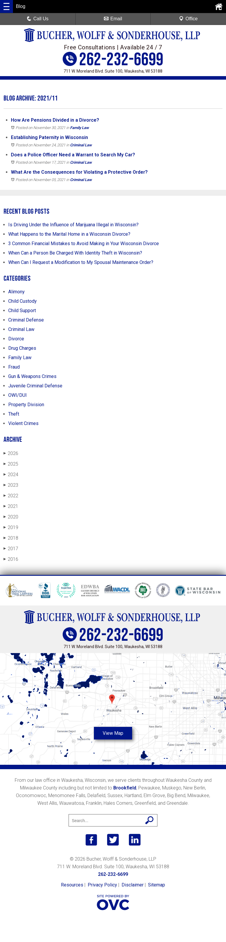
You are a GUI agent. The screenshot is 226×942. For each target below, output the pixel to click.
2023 (11, 485)
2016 (11, 559)
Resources (72, 885)
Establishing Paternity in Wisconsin (49, 137)
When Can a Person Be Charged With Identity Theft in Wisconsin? (75, 253)
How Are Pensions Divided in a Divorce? (55, 120)
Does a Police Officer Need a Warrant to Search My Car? (73, 155)
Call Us (38, 18)
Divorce (16, 339)
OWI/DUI (17, 395)
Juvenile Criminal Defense (35, 386)
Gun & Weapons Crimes (32, 376)
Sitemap (156, 885)
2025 (11, 464)
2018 (11, 538)
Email (113, 18)
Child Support (22, 310)
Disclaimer (133, 885)
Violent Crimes (23, 423)
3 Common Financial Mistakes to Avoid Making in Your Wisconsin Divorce (83, 243)
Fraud (14, 367)
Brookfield (124, 788)
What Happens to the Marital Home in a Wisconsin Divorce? (69, 234)
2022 (11, 495)
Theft (13, 414)
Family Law (79, 128)
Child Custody (22, 301)
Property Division (26, 404)
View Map (113, 733)
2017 (11, 548)
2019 (11, 527)
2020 (11, 517)
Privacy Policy (102, 885)
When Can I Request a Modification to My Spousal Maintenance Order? (80, 262)
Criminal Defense (26, 320)
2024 (11, 474)
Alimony (16, 292)
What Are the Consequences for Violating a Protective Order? (79, 172)
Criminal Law (81, 145)
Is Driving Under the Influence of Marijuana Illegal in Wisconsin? (73, 224)
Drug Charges (22, 348)
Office (188, 18)
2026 (11, 453)
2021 (11, 506)
